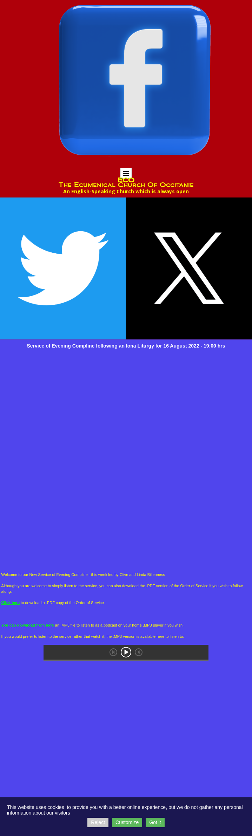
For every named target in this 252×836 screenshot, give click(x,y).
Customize (127, 822)
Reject (98, 822)
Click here (10, 603)
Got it (155, 822)
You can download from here (27, 625)
